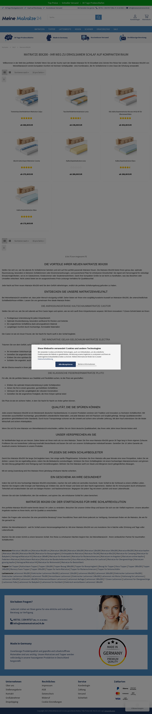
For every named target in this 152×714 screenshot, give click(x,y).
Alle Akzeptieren (65, 364)
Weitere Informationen (86, 364)
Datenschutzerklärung (45, 359)
